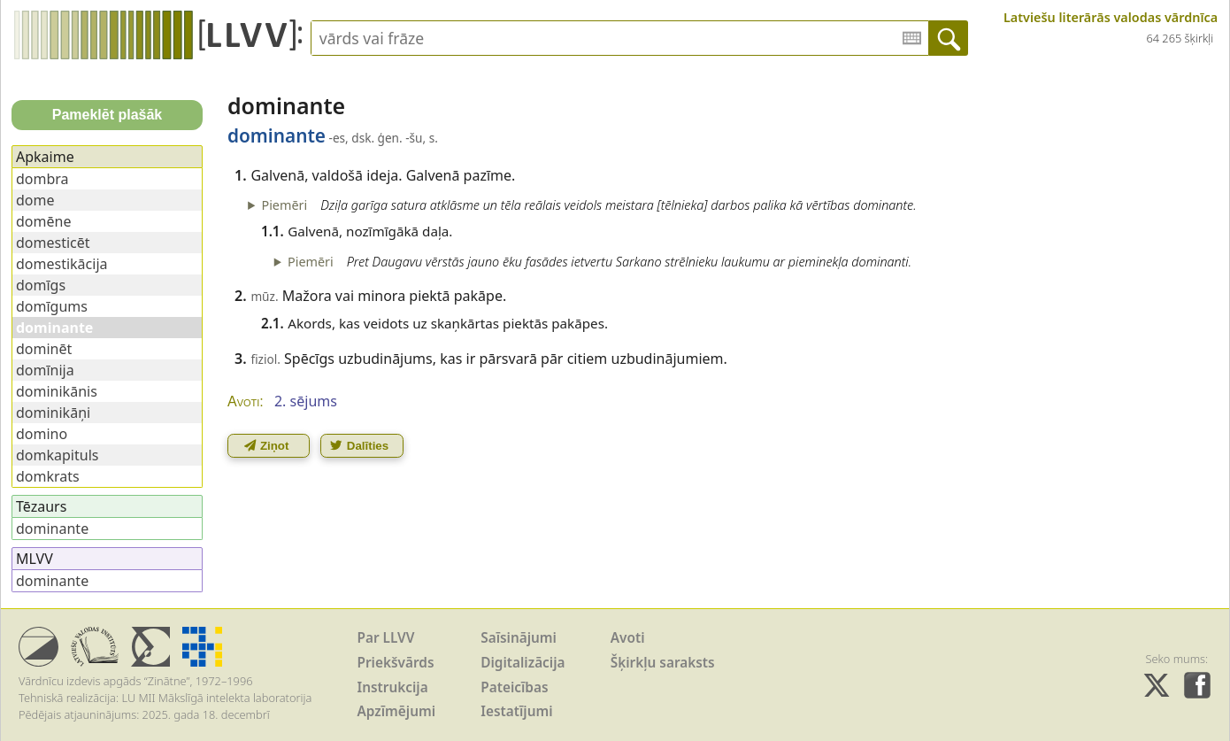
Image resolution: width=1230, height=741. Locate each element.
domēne (43, 221)
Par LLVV (386, 638)
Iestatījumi (516, 711)
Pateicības (514, 687)
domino (41, 434)
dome (35, 200)
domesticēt (53, 242)
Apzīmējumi (396, 711)
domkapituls (57, 455)
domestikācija (62, 264)
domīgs (40, 285)
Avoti (628, 638)
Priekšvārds (395, 662)
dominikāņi (53, 412)
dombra (42, 179)
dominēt (44, 349)
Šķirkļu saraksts (663, 662)
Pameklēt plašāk (107, 114)
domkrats (48, 476)
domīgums (52, 306)
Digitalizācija (522, 662)
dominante (52, 528)
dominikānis (56, 391)
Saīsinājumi (518, 638)
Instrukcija (392, 687)
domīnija (45, 370)
